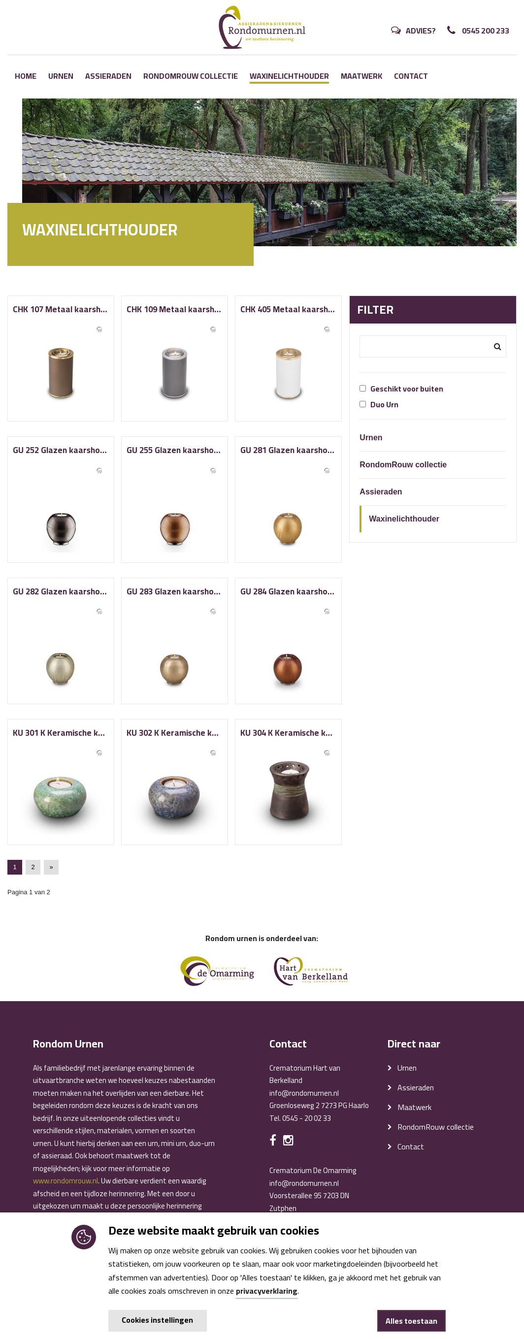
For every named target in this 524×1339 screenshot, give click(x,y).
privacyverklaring (266, 1290)
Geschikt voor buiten (401, 388)
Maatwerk (361, 76)
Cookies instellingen (157, 1319)
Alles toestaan (411, 1320)
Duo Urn (379, 404)
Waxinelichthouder (289, 76)
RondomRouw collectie (190, 76)
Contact (411, 76)
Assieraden (108, 76)
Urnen (60, 76)
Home (25, 76)
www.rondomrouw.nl (65, 1181)
